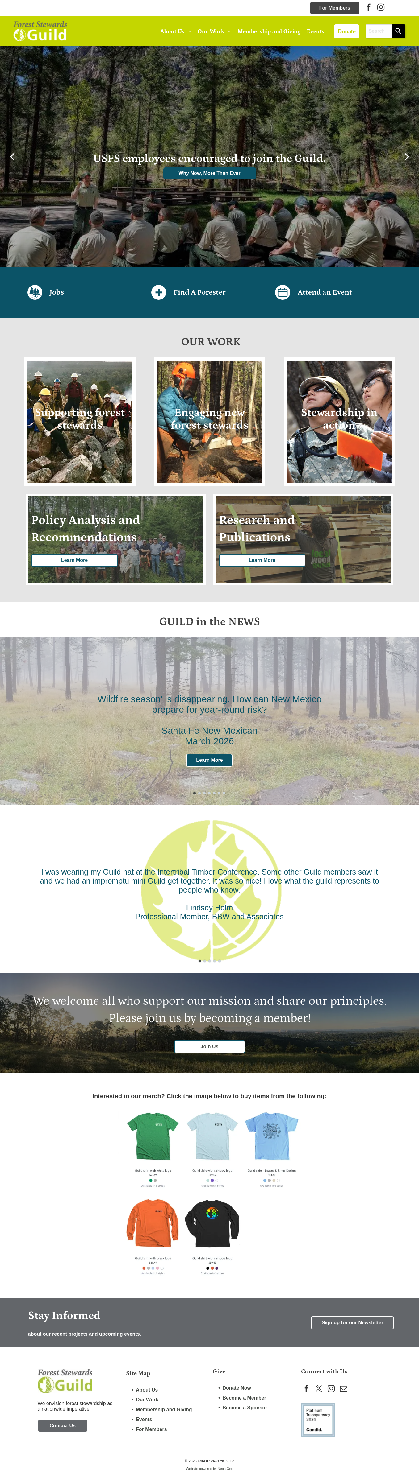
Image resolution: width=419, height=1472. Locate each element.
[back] (12, 156)
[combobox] (379, 31)
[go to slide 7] (224, 793)
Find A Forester (199, 292)
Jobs (57, 292)
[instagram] (380, 8)
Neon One (225, 1468)
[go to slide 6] (219, 793)
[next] (407, 156)
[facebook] (368, 8)
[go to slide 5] (214, 793)
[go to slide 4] (209, 793)
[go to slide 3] (204, 793)
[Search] (398, 31)
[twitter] (318, 1389)
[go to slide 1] (194, 793)
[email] (343, 1389)
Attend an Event (325, 292)
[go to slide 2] (199, 793)
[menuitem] (176, 31)
